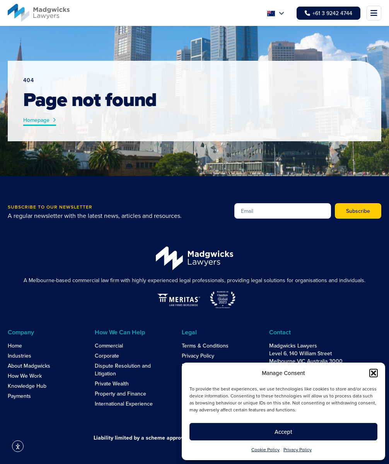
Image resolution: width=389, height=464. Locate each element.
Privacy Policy (297, 449)
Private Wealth (112, 383)
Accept (283, 432)
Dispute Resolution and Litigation (123, 369)
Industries (19, 356)
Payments (19, 396)
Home (15, 345)
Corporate (107, 356)
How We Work (25, 376)
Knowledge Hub (27, 386)
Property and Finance (120, 393)
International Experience (124, 403)
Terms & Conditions (205, 345)
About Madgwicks (29, 366)
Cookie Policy (265, 449)
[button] (373, 373)
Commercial (109, 345)
